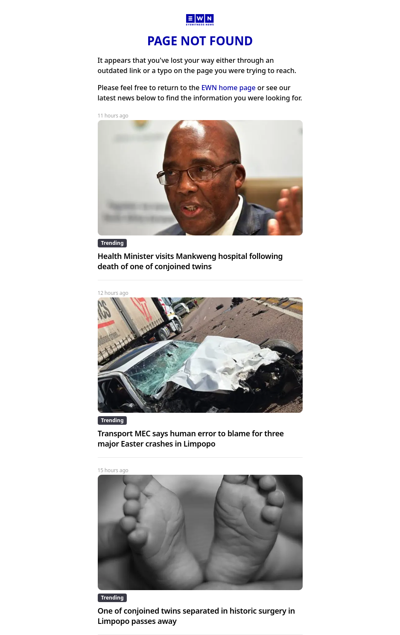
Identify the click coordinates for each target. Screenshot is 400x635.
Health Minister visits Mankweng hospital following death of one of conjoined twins (190, 261)
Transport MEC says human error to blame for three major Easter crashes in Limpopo (191, 438)
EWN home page (228, 87)
